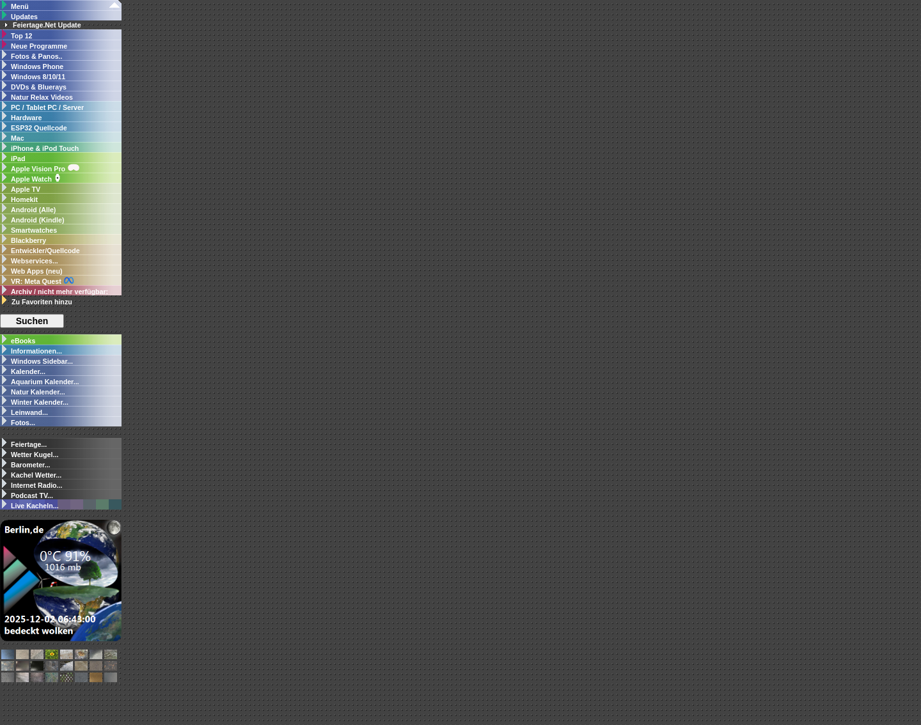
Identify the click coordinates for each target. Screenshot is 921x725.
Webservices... (34, 261)
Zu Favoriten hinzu (42, 302)
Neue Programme (39, 46)
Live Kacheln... (35, 506)
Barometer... (31, 465)
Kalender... (28, 371)
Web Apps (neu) (37, 271)
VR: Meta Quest (42, 281)
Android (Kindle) (37, 220)
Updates (24, 16)
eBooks (23, 341)
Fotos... (23, 422)
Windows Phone (37, 66)
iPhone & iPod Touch (45, 148)
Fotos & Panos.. (37, 56)
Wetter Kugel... (34, 454)
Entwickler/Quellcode (45, 250)
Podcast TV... (32, 495)
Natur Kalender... (38, 392)
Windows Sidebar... (41, 361)
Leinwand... (29, 412)
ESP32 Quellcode (39, 128)
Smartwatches (34, 230)
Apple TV (25, 189)
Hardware (26, 117)
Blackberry (28, 240)
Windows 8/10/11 (38, 77)
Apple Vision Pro (45, 169)
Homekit (24, 199)
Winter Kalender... (39, 402)
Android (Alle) (33, 210)
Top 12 (22, 36)
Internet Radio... (37, 485)
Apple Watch (36, 179)
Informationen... (35, 351)
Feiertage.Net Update (47, 25)
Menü (20, 6)
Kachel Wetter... (36, 475)
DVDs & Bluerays (39, 87)
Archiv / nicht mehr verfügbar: (59, 291)
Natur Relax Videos (42, 97)
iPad (18, 158)
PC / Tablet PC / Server (47, 107)
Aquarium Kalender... (45, 382)
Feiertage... (29, 444)
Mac (17, 138)
